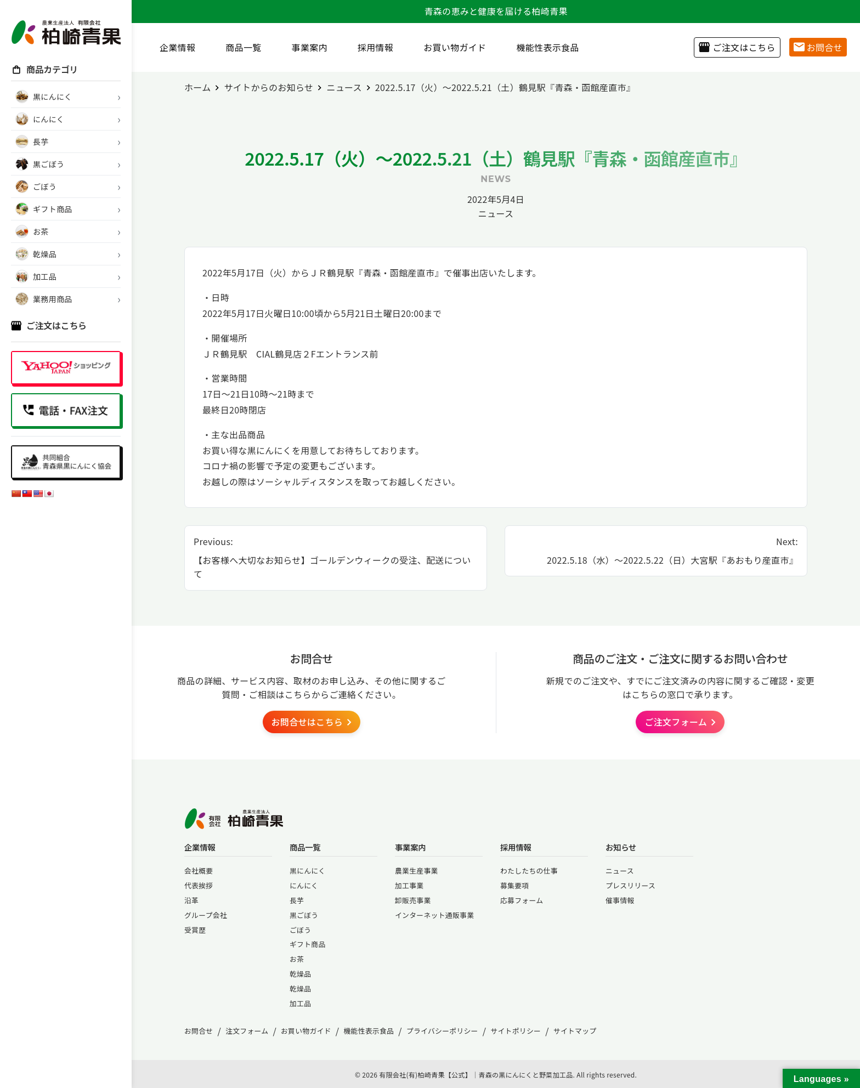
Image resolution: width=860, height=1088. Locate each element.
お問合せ (818, 47)
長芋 (297, 900)
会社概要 (198, 870)
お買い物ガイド (450, 47)
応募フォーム (521, 900)
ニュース (495, 213)
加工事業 (409, 885)
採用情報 (371, 47)
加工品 (300, 1003)
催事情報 (620, 900)
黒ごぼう (304, 915)
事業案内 (305, 47)
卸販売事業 (413, 900)
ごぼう (300, 930)
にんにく (304, 885)
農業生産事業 (416, 870)
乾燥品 (300, 973)
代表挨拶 (198, 885)
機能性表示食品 (543, 47)
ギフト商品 (308, 944)
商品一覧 (239, 47)
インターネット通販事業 (434, 915)
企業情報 (173, 47)
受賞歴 (195, 930)
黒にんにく (307, 870)
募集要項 (514, 885)
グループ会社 (205, 915)
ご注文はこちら (737, 47)
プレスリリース (630, 885)
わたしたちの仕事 (529, 870)
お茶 (297, 959)
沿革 (191, 900)
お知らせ (621, 847)
